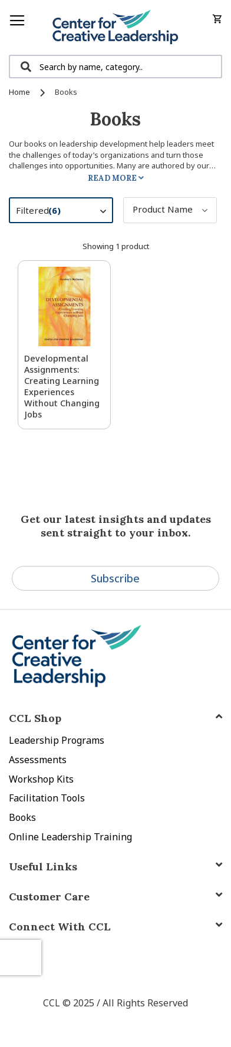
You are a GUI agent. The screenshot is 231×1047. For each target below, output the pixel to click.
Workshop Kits (41, 779)
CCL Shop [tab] (35, 718)
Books (22, 817)
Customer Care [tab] (49, 896)
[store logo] (115, 27)
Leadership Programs (56, 740)
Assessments (38, 759)
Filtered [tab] (67, 212)
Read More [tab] (112, 178)
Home (20, 92)
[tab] (115, 926)
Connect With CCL (60, 926)
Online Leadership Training (70, 836)
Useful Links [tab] (43, 866)
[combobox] (115, 66)
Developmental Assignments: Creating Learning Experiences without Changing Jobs (62, 386)
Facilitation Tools (47, 797)
